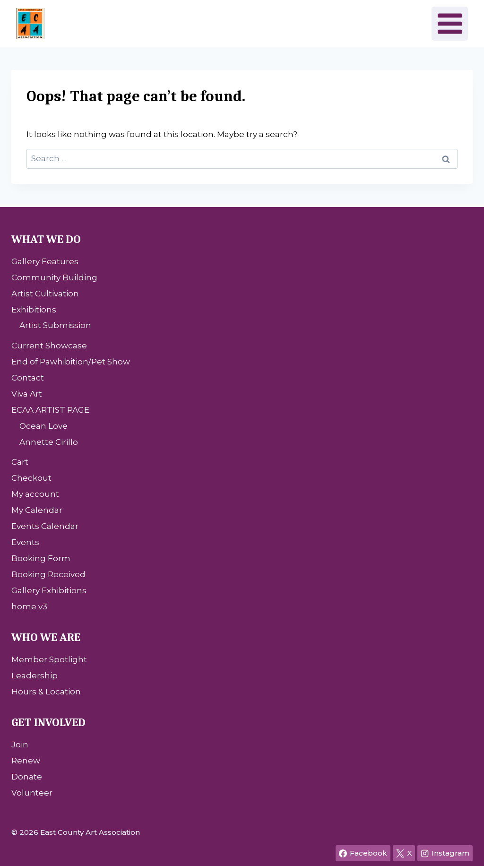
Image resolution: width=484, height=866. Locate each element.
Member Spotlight (49, 659)
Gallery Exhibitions (48, 590)
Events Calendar (44, 526)
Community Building (54, 277)
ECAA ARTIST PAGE (50, 410)
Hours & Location (46, 691)
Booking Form (40, 558)
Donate (26, 776)
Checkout (31, 478)
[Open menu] (450, 23)
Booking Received (48, 574)
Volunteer (31, 792)
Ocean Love (43, 426)
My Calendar (36, 510)
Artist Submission (55, 325)
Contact (27, 377)
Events (25, 542)
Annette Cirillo (48, 442)
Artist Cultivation (45, 293)
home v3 (29, 606)
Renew (25, 760)
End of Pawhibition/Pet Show (70, 361)
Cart (19, 462)
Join (19, 744)
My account (35, 494)
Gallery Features (44, 261)
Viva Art (26, 393)
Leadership (34, 675)
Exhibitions (33, 309)
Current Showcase (49, 345)
